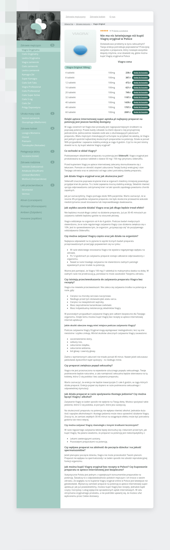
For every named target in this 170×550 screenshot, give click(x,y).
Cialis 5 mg (27, 99)
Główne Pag (68, 24)
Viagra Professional (31, 86)
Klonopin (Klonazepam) (33, 206)
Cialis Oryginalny (30, 54)
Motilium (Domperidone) (34, 179)
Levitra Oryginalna (31, 58)
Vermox (26, 193)
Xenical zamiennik (31, 118)
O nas (112, 16)
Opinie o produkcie (120, 31)
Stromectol (27, 189)
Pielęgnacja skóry (37, 151)
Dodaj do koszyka (141, 73)
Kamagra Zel (28, 74)
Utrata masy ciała (37, 113)
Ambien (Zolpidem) (31, 212)
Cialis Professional (31, 91)
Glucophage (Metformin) (34, 122)
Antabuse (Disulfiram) (32, 170)
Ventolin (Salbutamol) (32, 166)
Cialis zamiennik (30, 66)
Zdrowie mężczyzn (37, 45)
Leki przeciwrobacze (37, 185)
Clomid (25, 137)
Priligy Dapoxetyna (31, 107)
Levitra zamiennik (30, 70)
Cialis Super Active (31, 95)
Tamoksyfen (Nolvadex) (33, 145)
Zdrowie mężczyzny (76, 16)
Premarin (26, 141)
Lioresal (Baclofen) (31, 174)
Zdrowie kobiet (37, 128)
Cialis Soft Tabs (29, 82)
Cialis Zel (26, 103)
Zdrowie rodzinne (37, 162)
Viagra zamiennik (30, 62)
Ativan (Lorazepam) (31, 200)
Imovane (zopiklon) (31, 218)
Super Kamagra (29, 78)
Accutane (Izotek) (30, 156)
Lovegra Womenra (31, 133)
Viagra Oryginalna (30, 49)
